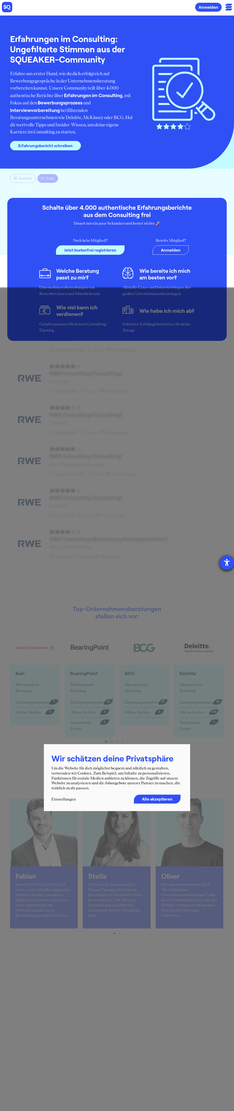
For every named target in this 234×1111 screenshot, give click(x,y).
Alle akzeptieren (157, 799)
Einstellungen (63, 799)
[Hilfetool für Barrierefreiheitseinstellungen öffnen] (227, 563)
